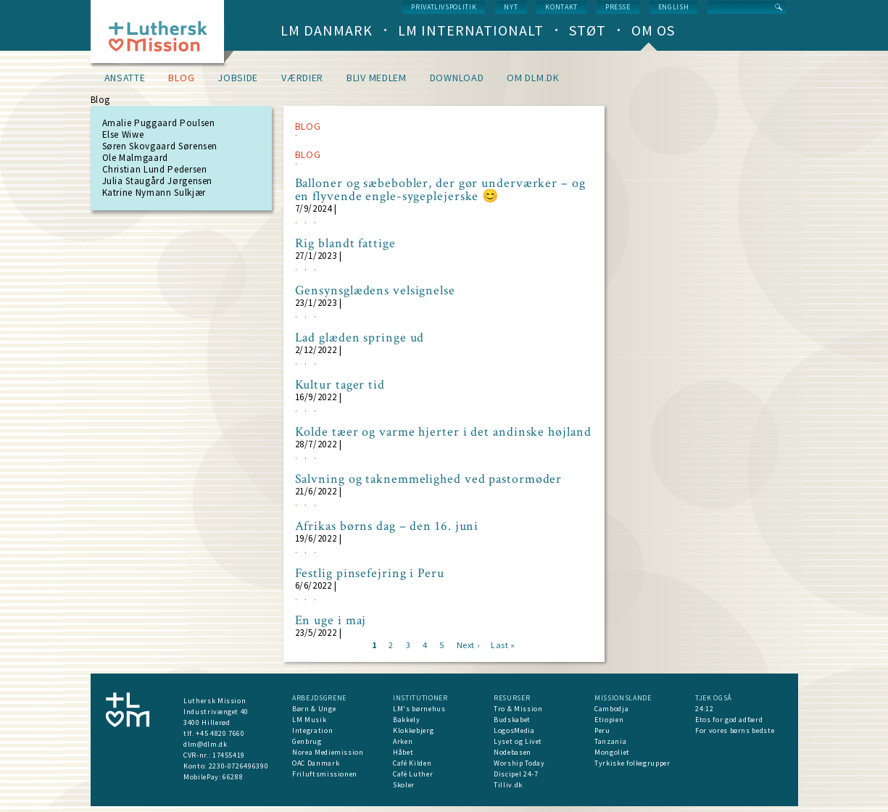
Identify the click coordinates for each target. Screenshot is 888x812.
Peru (602, 730)
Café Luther (413, 774)
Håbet (403, 752)
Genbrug (307, 741)
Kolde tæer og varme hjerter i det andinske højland (443, 432)
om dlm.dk (533, 77)
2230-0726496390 (239, 766)
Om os (653, 30)
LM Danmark (327, 30)
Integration (312, 730)
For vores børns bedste (734, 730)
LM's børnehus (419, 708)
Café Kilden (412, 763)
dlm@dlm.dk (205, 744)
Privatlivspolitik (443, 7)
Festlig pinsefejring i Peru (369, 573)
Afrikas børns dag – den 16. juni (387, 526)
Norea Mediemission (328, 752)
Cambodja (611, 708)
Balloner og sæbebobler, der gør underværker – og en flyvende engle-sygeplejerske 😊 (440, 190)
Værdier (302, 77)
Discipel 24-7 (516, 774)
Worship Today (519, 763)
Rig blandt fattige (345, 243)
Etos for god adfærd (729, 719)
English (673, 7)
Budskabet (512, 719)
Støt (587, 30)
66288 (233, 777)
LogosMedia (514, 730)
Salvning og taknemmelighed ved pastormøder (429, 479)
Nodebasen (512, 752)
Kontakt (561, 7)
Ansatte (125, 77)
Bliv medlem (377, 77)
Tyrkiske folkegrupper (632, 763)
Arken (402, 741)
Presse (618, 7)
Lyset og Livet (518, 741)
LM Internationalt (471, 30)
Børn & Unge (314, 708)
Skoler (404, 785)
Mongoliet (612, 752)
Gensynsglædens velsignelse (375, 290)
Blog (181, 77)
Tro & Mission (518, 708)
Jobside (237, 77)
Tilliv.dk (508, 785)
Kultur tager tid (340, 385)
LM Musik (309, 719)
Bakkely (406, 719)
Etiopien (608, 719)
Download (457, 77)
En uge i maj (331, 620)
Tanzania (610, 741)
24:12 (704, 708)
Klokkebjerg (413, 730)
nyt (511, 7)
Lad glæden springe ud (360, 337)
